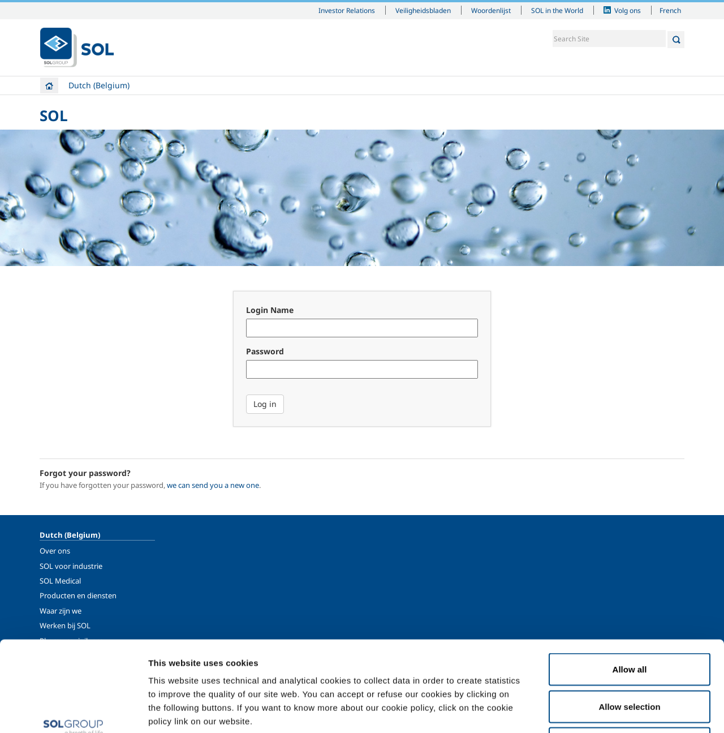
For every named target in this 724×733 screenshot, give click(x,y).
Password (265, 351)
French (670, 10)
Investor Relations (346, 10)
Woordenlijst (491, 10)
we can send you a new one (213, 485)
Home (49, 85)
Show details (588, 710)
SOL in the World (557, 10)
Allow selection (629, 622)
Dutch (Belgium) (99, 85)
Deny (629, 658)
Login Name (270, 310)
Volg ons (627, 10)
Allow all (630, 584)
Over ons (55, 551)
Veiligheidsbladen (423, 10)
